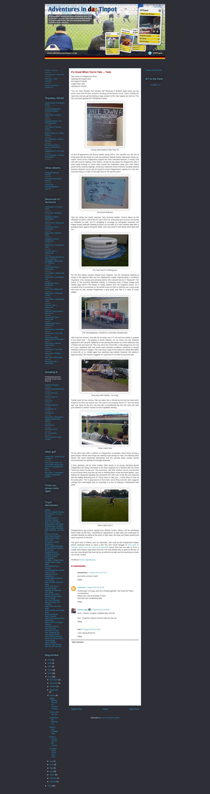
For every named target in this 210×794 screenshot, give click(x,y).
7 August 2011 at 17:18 (97, 573)
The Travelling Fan (52, 632)
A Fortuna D (49, 179)
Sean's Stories (50, 616)
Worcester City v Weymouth (51, 362)
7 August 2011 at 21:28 (95, 587)
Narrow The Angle (52, 594)
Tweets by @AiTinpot (153, 70)
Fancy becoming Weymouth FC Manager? (54, 338)
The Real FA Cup (51, 630)
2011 (50, 677)
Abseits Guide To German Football (51, 519)
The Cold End (50, 628)
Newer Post (76, 709)
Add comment (78, 642)
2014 (50, 666)
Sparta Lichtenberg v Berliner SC (52, 86)
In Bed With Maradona (53, 578)
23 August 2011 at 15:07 (91, 629)
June (52, 765)
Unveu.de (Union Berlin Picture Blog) (54, 639)
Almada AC (49, 413)
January (53, 781)
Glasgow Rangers (52, 385)
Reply (80, 580)
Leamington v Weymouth (54, 273)
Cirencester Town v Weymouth (52, 268)
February (53, 778)
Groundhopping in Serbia (54, 570)
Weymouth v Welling (53, 353)
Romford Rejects (51, 614)
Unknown (81, 587)
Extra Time (49, 550)
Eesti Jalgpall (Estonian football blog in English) (54, 547)
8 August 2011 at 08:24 (100, 610)
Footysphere (50, 558)
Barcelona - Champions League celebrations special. (54, 419)
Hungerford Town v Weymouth (52, 240)
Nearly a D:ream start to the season (53, 741)
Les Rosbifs (49, 580)
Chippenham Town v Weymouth (53, 324)
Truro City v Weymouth (54, 289)
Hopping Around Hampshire (51, 575)
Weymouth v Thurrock (53, 349)
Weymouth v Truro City (54, 333)
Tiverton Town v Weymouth (51, 306)
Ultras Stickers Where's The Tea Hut (53, 643)
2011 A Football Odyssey (54, 512)
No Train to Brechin (52, 600)
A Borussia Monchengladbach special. (52, 187)
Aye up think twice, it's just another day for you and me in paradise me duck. (54, 466)
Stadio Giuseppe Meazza (54, 389)
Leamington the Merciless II (53, 721)
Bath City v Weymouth (53, 357)
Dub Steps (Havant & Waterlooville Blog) (53, 537)
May (52, 768)
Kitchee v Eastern (51, 70)
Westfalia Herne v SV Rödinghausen (53, 122)
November (54, 683)
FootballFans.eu (51, 552)
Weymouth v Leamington (54, 329)
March (52, 775)
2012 (50, 673)
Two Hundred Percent (53, 636)
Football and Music (52, 554)
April (52, 771)
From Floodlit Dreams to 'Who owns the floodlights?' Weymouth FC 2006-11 (54, 260)
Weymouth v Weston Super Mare (53, 344)
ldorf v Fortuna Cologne (53, 110)
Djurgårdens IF (51, 409)
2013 (50, 670)
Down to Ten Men (52, 534)
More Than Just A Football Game (52, 587)
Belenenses (49, 425)
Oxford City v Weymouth (54, 223)
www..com (155, 85)
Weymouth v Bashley (53, 213)
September (54, 690)
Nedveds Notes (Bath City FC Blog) (53, 597)
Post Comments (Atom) (110, 718)
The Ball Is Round (52, 626)
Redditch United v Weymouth (52, 218)
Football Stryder (51, 556)
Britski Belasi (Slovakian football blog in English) (54, 525)
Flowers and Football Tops (53, 730)
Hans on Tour (50, 572)
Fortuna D (49, 109)
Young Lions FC (51, 393)
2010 (50, 786)
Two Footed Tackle (52, 634)
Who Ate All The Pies (53, 646)
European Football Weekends (52, 543)
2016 (50, 660)
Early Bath (49, 540)
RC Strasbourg (51, 433)
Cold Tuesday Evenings (54, 528)
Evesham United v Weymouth (52, 228)
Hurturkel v (51, 80)
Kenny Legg (82, 610)
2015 (50, 663)
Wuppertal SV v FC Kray (54, 151)
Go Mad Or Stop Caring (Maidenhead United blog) (54, 562)
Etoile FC (48, 401)
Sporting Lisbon (51, 429)
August (53, 695)
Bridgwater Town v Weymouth (52, 284)
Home (105, 709)
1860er (47, 510)
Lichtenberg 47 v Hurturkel (54, 74)
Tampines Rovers (51, 405)
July (51, 761)
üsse (54, 109)
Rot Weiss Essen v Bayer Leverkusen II (53, 146)
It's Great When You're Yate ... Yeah (53, 753)
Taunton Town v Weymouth (51, 252)
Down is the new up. (53, 713)
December (54, 680)
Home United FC (51, 397)
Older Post (134, 709)
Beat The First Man (52, 522)
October (53, 686)
